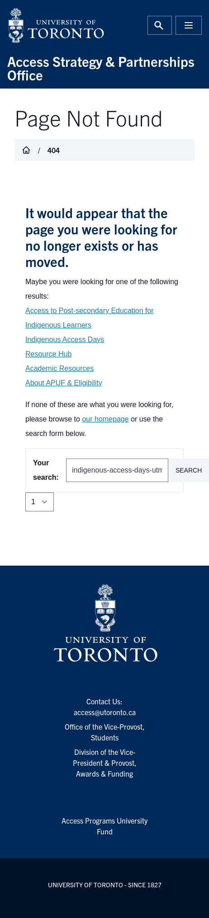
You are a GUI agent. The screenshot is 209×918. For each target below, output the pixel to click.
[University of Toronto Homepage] (104, 623)
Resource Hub (48, 354)
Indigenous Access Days (64, 339)
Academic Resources (59, 368)
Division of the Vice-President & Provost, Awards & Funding (105, 762)
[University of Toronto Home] (53, 25)
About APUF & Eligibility (63, 383)
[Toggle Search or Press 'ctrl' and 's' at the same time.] (159, 25)
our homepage (105, 419)
